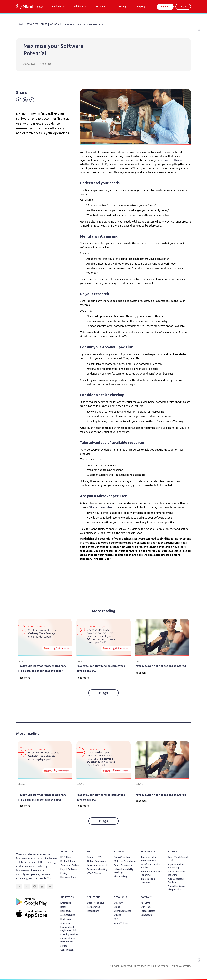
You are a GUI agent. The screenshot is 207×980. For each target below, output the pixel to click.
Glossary (118, 903)
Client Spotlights (122, 911)
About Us (145, 903)
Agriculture (66, 923)
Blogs (103, 693)
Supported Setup (95, 903)
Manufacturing (67, 915)
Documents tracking (97, 869)
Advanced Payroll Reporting (176, 873)
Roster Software (68, 861)
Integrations (93, 911)
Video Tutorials (121, 923)
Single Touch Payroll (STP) (178, 859)
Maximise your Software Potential (85, 24)
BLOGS (44, 24)
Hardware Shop (68, 877)
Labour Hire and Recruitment (68, 940)
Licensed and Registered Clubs (69, 929)
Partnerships (93, 907)
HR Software (66, 857)
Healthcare (65, 919)
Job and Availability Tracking (123, 871)
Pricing (63, 873)
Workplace (56, 24)
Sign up (165, 6)
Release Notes (148, 911)
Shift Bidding (120, 876)
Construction (67, 949)
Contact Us (146, 915)
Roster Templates (123, 865)
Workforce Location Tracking (150, 866)
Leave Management (97, 865)
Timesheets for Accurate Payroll (149, 859)
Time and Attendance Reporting (151, 873)
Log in (183, 6)
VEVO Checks (94, 873)
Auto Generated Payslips (176, 880)
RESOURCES (32, 24)
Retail (63, 907)
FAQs (116, 919)
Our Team (146, 907)
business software (171, 160)
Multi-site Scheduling (125, 861)
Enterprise (65, 903)
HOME (21, 24)
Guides (117, 915)
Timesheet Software (70, 865)
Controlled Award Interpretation (176, 888)
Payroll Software (68, 869)
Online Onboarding (96, 861)
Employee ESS (94, 857)
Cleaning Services (69, 934)
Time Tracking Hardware (148, 880)
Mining (63, 945)
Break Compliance (123, 857)
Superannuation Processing (176, 866)
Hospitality (65, 911)
